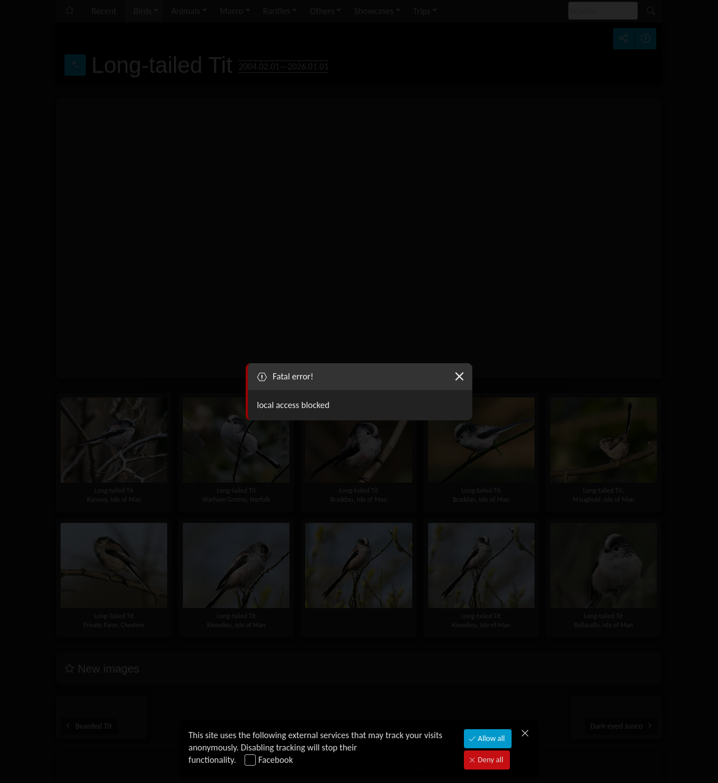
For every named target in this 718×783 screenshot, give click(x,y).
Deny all (489, 760)
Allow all (490, 738)
